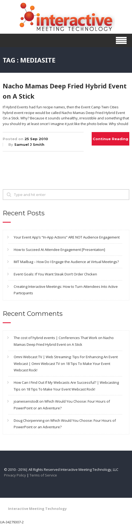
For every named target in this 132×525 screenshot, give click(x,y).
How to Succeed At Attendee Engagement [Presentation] (59, 249)
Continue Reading (110, 139)
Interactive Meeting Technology (37, 508)
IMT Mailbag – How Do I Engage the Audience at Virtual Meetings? (66, 261)
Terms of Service (43, 475)
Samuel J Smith (29, 144)
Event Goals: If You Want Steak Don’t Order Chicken (55, 274)
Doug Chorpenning (29, 420)
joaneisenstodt (26, 401)
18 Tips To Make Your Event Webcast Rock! (60, 389)
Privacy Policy (15, 475)
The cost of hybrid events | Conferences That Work (55, 337)
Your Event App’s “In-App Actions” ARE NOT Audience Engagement (67, 237)
